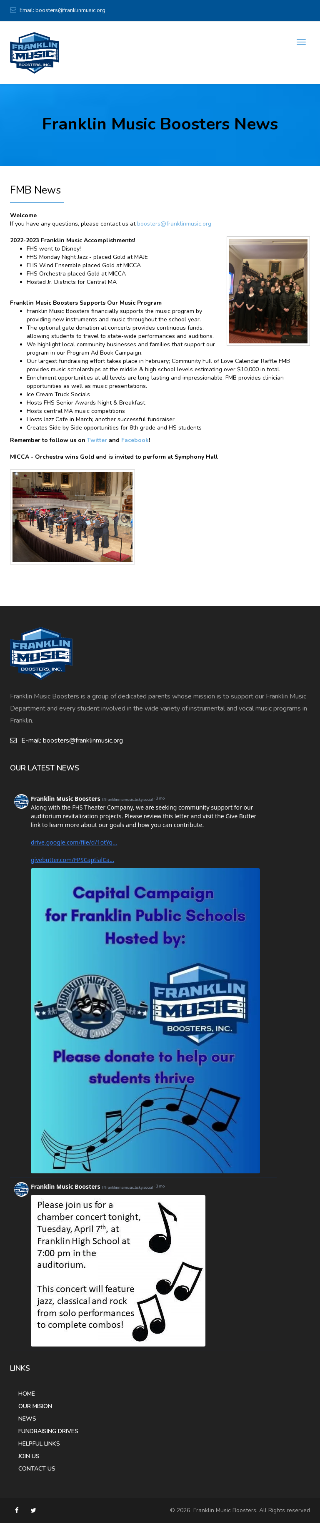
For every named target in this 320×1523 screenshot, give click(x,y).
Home (26, 1394)
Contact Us (36, 1469)
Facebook (135, 440)
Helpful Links (39, 1444)
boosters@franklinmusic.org (70, 10)
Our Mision (35, 1406)
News (27, 1419)
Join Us (29, 1456)
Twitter (97, 440)
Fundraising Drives (48, 1431)
